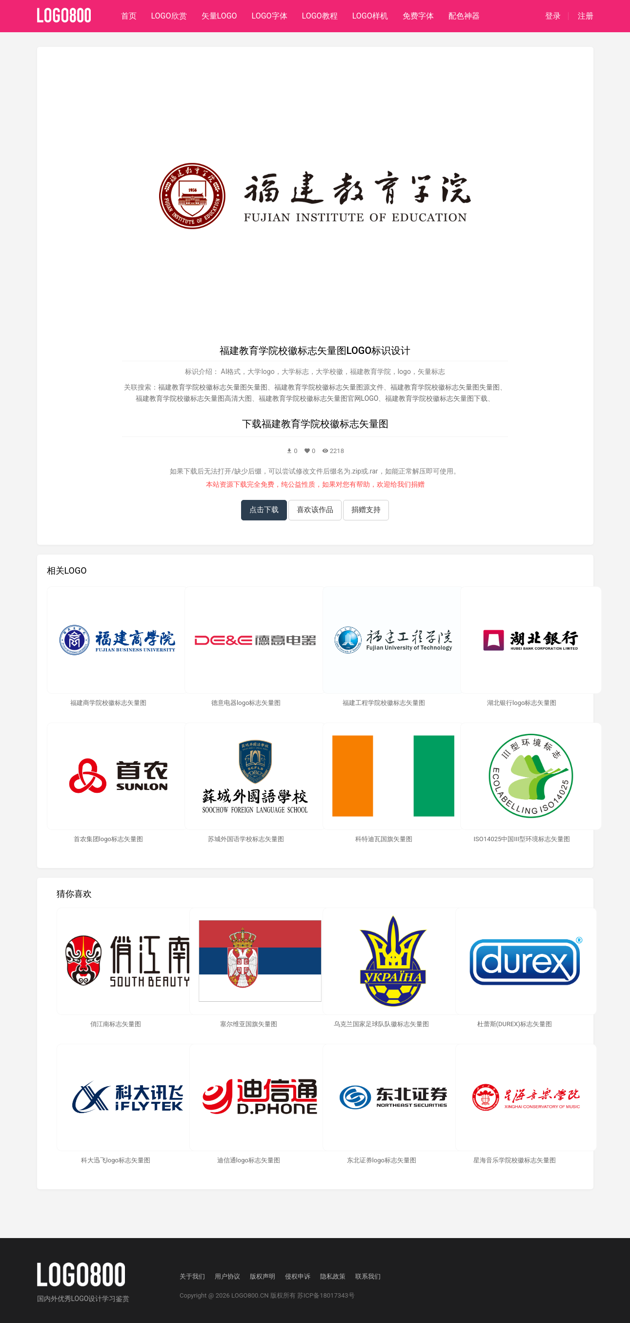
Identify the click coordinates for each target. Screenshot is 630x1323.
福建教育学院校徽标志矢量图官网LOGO (319, 398)
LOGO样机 (370, 16)
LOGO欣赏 (169, 16)
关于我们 (192, 1276)
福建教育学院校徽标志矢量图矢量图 (212, 387)
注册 (585, 16)
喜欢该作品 (315, 509)
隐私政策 (332, 1276)
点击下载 (264, 509)
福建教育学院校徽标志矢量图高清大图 (194, 398)
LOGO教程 (320, 16)
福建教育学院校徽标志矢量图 (325, 424)
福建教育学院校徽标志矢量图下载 (436, 398)
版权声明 (262, 1276)
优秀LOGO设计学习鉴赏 (94, 1298)
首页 (129, 16)
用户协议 (227, 1276)
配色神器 (464, 16)
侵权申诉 (297, 1276)
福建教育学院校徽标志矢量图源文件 (329, 387)
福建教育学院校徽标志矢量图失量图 (445, 387)
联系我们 (368, 1276)
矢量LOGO (219, 16)
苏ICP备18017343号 (326, 1295)
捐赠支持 (366, 509)
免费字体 (418, 16)
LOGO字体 (269, 16)
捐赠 (418, 484)
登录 (553, 16)
